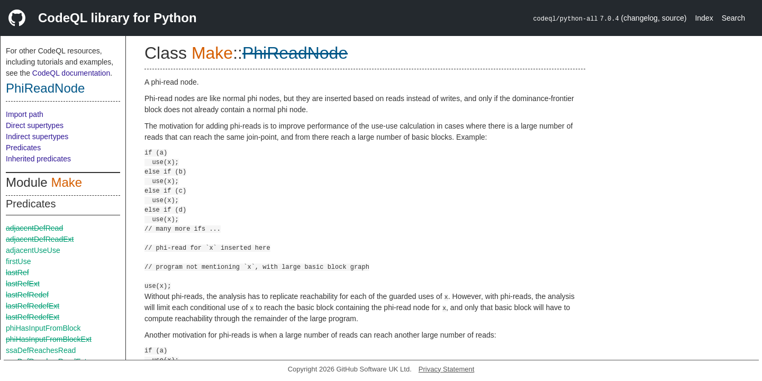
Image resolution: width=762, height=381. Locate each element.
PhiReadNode (45, 88)
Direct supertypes (35, 125)
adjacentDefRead (34, 228)
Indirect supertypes (37, 136)
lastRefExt (23, 283)
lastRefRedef (27, 295)
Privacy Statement (447, 369)
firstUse (18, 261)
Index (704, 18)
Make (66, 182)
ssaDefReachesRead (41, 350)
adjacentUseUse (33, 250)
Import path (24, 114)
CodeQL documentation (71, 73)
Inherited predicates (38, 159)
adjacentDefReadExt (40, 239)
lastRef (17, 272)
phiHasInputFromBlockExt (49, 339)
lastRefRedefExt (32, 306)
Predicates (23, 147)
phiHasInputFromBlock (43, 328)
